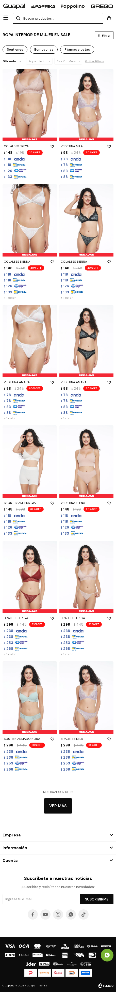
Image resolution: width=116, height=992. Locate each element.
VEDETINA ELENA (86, 502)
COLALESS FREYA (30, 146)
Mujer (66, 61)
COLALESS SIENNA (30, 261)
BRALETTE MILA (86, 738)
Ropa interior (38, 61)
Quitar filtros (94, 61)
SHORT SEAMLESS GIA (30, 502)
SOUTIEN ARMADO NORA (30, 738)
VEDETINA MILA (86, 146)
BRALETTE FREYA (30, 618)
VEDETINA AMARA (30, 382)
